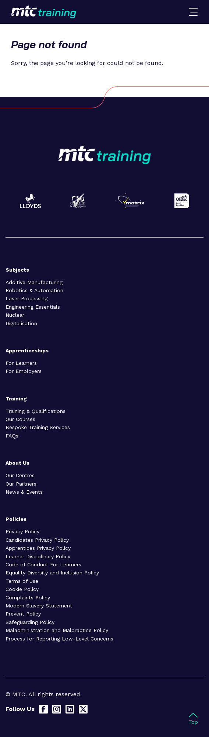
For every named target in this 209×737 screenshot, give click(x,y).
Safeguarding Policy (30, 622)
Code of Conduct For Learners (43, 564)
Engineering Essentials (33, 307)
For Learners (21, 363)
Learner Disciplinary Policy (38, 556)
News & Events (24, 492)
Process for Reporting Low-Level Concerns (59, 639)
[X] (83, 709)
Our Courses (20, 419)
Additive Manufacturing (34, 282)
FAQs (12, 436)
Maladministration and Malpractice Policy (57, 630)
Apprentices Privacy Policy (38, 548)
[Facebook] (43, 709)
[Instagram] (56, 709)
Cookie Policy (22, 589)
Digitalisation (21, 323)
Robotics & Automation (34, 290)
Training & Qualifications (35, 411)
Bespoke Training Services (38, 427)
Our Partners (21, 484)
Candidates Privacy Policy (37, 540)
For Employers (24, 371)
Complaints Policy (28, 597)
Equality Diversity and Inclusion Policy (52, 573)
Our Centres (20, 475)
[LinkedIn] (69, 709)
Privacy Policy (22, 531)
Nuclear (15, 315)
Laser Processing (26, 298)
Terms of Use (22, 581)
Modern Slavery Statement (39, 606)
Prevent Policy (23, 614)
